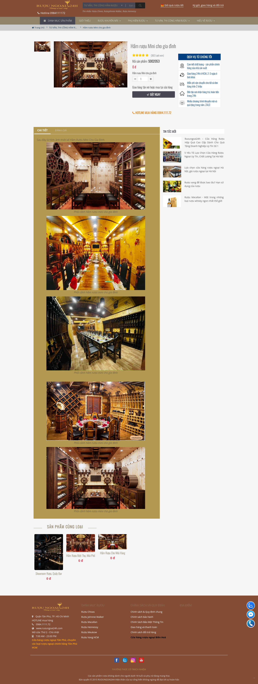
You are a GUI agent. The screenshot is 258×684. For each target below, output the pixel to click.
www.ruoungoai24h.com (49, 628)
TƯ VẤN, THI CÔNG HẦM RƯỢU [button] (172, 20)
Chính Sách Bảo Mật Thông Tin (147, 622)
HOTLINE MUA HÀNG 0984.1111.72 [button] (151, 113)
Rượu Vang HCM (90, 637)
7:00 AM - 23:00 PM (46, 636)
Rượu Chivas (88, 611)
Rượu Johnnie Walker (92, 616)
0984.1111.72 (43, 624)
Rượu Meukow (89, 632)
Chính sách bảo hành (142, 616)
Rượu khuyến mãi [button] (109, 20)
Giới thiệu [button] (84, 20)
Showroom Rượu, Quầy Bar (49, 573)
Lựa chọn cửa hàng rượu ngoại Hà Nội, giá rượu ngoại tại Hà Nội (204, 169)
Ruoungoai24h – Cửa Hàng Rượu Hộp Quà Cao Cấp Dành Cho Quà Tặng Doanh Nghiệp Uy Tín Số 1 (204, 142)
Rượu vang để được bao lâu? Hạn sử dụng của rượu (204, 184)
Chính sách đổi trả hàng (143, 632)
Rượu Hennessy (89, 627)
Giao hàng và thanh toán (144, 627)
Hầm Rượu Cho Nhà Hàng (112, 553)
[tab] (42, 130)
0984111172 (51, 12)
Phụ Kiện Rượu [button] (138, 20)
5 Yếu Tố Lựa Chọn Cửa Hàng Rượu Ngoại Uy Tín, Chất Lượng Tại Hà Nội (204, 154)
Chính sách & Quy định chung (146, 611)
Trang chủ (38, 27)
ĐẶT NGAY (153, 94)
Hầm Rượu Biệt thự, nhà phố (80, 556)
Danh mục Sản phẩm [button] (60, 20)
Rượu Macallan (89, 622)
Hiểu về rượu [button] (206, 20)
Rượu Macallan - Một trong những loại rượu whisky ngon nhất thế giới (204, 199)
